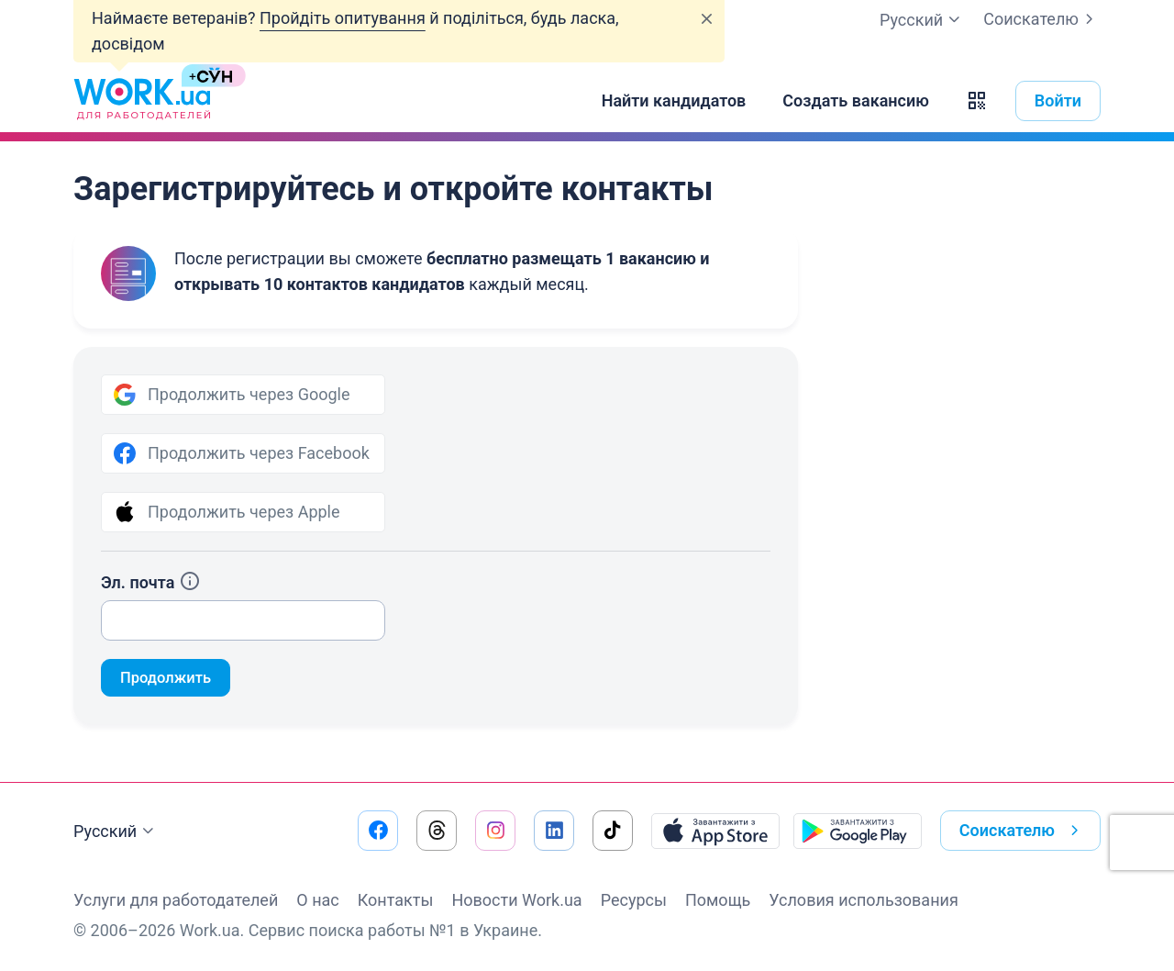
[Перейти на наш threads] (436, 830)
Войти (1058, 100)
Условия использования (863, 900)
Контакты (396, 900)
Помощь (717, 900)
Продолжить (169, 678)
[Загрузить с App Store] (715, 830)
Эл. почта (151, 582)
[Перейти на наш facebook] (378, 830)
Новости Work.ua (516, 900)
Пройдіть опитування (343, 18)
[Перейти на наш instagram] (495, 830)
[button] (977, 101)
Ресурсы (634, 900)
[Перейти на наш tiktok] (613, 830)
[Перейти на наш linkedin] (554, 830)
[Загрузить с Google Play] (857, 830)
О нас (317, 900)
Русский (116, 831)
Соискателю (1042, 19)
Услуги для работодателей (175, 900)
